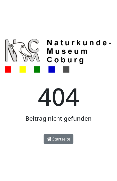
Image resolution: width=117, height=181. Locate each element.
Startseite (58, 139)
